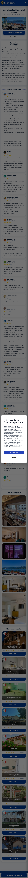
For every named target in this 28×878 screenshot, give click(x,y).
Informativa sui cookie (14, 447)
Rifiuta (14, 457)
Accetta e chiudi (14, 452)
